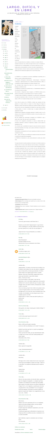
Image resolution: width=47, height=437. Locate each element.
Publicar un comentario (20, 427)
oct (5, 53)
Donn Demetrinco (22, 322)
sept (6, 55)
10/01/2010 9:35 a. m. (24, 423)
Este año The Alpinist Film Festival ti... (7, 101)
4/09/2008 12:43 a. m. (24, 302)
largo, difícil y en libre (23, 8)
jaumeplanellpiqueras (23, 257)
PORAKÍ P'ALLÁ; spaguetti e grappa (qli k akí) (8, 82)
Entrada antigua (42, 429)
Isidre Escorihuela (22, 305)
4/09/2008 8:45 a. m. (24, 318)
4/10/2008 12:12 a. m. (24, 351)
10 (4, 45)
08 (4, 49)
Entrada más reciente (19, 429)
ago (5, 57)
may (6, 63)
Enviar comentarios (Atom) (27, 432)
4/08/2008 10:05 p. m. (24, 253)
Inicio (31, 429)
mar (6, 105)
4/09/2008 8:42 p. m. (24, 340)
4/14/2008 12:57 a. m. (24, 373)
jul (5, 59)
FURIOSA (6, 97)
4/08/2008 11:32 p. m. (24, 261)
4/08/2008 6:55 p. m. (24, 233)
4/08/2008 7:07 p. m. (24, 245)
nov (6, 51)
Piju (19, 237)
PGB (20, 219)
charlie (20, 249)
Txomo (20, 313)
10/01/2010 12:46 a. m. (25, 395)
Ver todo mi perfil (6, 125)
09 (4, 47)
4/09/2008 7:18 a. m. (24, 310)
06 (4, 110)
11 (4, 42)
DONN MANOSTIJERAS (8, 69)
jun (5, 61)
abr (5, 66)
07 (4, 107)
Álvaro (20, 376)
